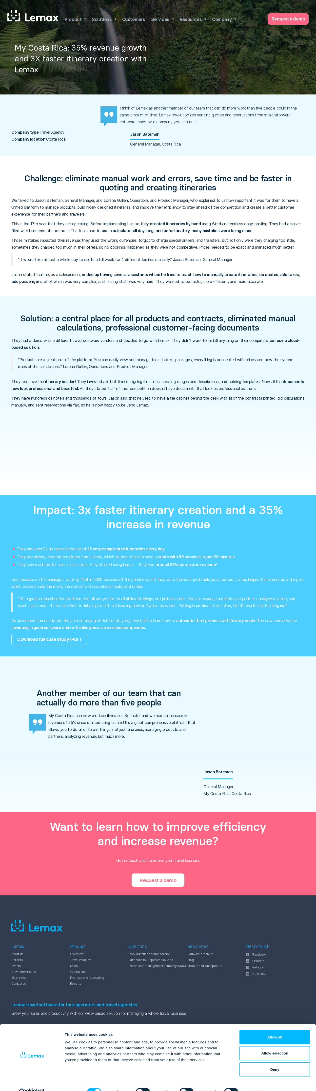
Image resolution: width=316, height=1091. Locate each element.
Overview (77, 954)
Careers (17, 960)
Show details (259, 1081)
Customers (133, 19)
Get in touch (257, 946)
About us (17, 954)
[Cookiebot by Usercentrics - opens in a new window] (32, 1081)
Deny (274, 1058)
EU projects (19, 978)
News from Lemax (23, 972)
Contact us (18, 983)
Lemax (33, 16)
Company (222, 19)
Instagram (259, 967)
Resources (191, 19)
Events (16, 966)
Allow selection (274, 1042)
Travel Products (81, 960)
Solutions (102, 19)
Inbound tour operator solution (149, 954)
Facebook (259, 954)
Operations (78, 972)
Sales (74, 966)
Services (160, 19)
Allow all (274, 1026)
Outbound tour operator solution (151, 960)
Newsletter (260, 974)
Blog (190, 960)
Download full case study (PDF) (49, 639)
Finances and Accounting (87, 978)
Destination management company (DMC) (157, 966)
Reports (75, 983)
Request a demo (288, 18)
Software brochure (200, 954)
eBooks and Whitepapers (204, 966)
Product (73, 19)
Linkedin (258, 961)
